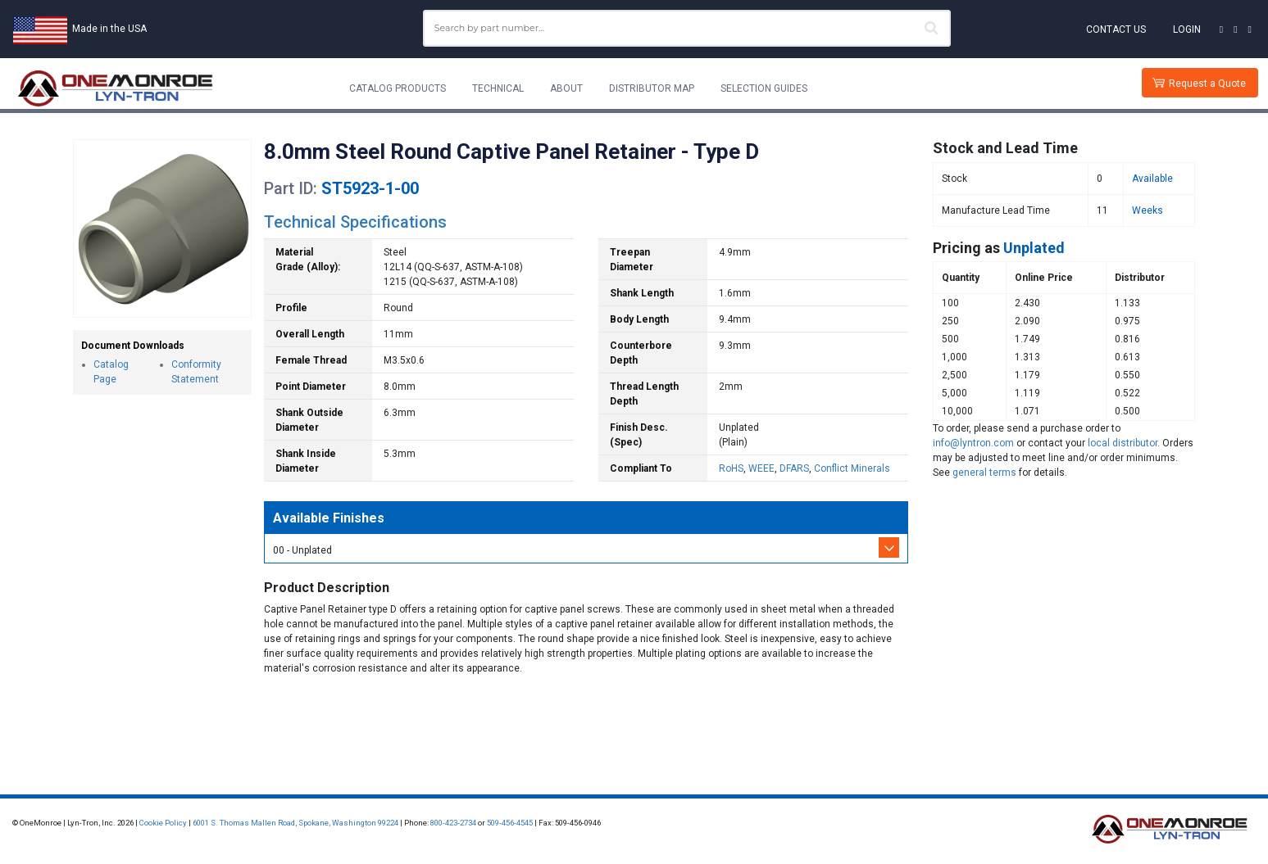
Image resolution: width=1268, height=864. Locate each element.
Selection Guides (763, 88)
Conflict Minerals (852, 468)
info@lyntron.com (973, 443)
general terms (984, 472)
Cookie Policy (163, 822)
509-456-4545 (510, 822)
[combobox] (687, 28)
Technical (498, 88)
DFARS (794, 468)
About (566, 88)
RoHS (731, 468)
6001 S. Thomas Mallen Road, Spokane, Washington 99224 (295, 822)
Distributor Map (651, 88)
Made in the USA (109, 28)
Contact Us (1116, 29)
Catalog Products (397, 88)
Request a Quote (1207, 83)
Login (1187, 29)
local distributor (1122, 443)
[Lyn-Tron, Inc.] (115, 88)
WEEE (761, 468)
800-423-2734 (453, 822)
